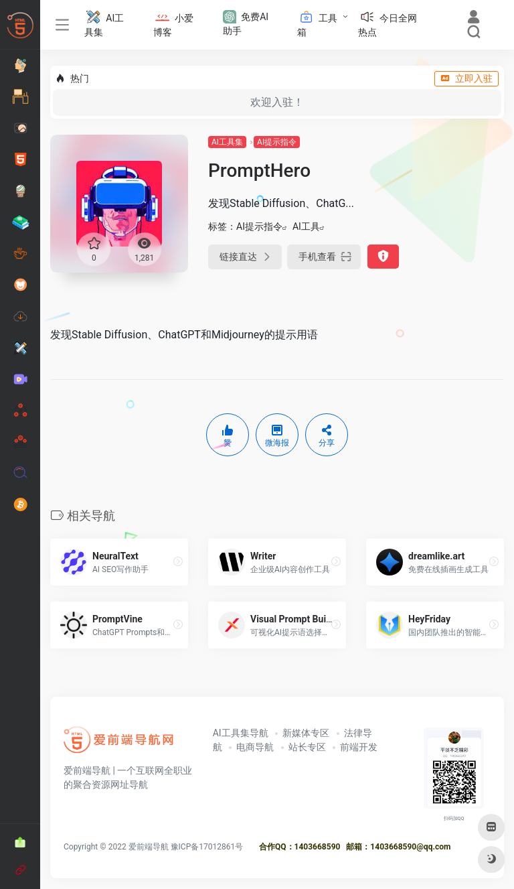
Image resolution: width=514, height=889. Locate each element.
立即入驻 (466, 78)
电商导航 (255, 747)
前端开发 (358, 747)
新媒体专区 (305, 733)
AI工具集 (227, 142)
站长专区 (307, 747)
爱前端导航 (148, 846)
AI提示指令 (276, 142)
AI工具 (306, 226)
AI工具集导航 (240, 733)
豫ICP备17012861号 (207, 846)
